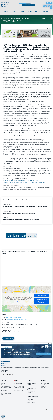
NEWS (6, 11)
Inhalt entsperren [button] (42, 295)
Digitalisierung (4, 390)
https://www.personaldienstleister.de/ (17, 319)
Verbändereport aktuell (18, 384)
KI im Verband (3, 383)
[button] (3, 417)
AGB (27, 409)
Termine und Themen (18, 389)
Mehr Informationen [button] (18, 302)
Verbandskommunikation (6, 392)
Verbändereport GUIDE (18, 390)
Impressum (36, 409)
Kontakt (2, 374)
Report (21, 11)
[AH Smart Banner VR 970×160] (26, 30)
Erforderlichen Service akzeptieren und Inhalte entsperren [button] (42, 301)
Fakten (45, 11)
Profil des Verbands (8, 338)
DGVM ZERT (43, 387)
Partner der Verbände (45, 383)
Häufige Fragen (30, 400)
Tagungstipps (43, 386)
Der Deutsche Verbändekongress (31, 394)
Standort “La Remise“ (31, 402)
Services (37, 11)
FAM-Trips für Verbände (32, 397)
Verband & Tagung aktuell (19, 386)
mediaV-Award (17, 392)
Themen (13, 11)
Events (29, 11)
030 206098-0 (10, 316)
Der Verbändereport (18, 383)
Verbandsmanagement (5, 386)
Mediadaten (8, 374)
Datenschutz (30, 409)
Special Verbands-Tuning (19, 387)
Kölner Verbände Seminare (32, 396)
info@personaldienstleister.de (13, 317)
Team (50, 409)
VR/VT (13, 374)
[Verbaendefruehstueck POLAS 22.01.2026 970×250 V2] (26, 345)
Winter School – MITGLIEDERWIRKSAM (31, 386)
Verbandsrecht (4, 389)
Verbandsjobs (43, 384)
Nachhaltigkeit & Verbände (6, 387)
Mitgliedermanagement (5, 384)
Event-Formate (30, 399)
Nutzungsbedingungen (43, 409)
